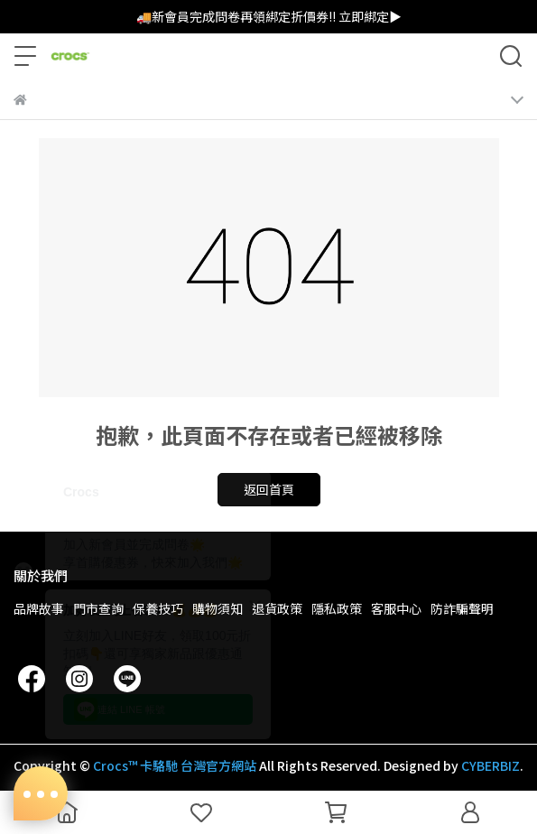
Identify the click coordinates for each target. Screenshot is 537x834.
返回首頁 (269, 489)
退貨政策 (277, 608)
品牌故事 (39, 608)
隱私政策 (336, 608)
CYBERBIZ (490, 765)
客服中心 (396, 608)
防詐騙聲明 (462, 608)
